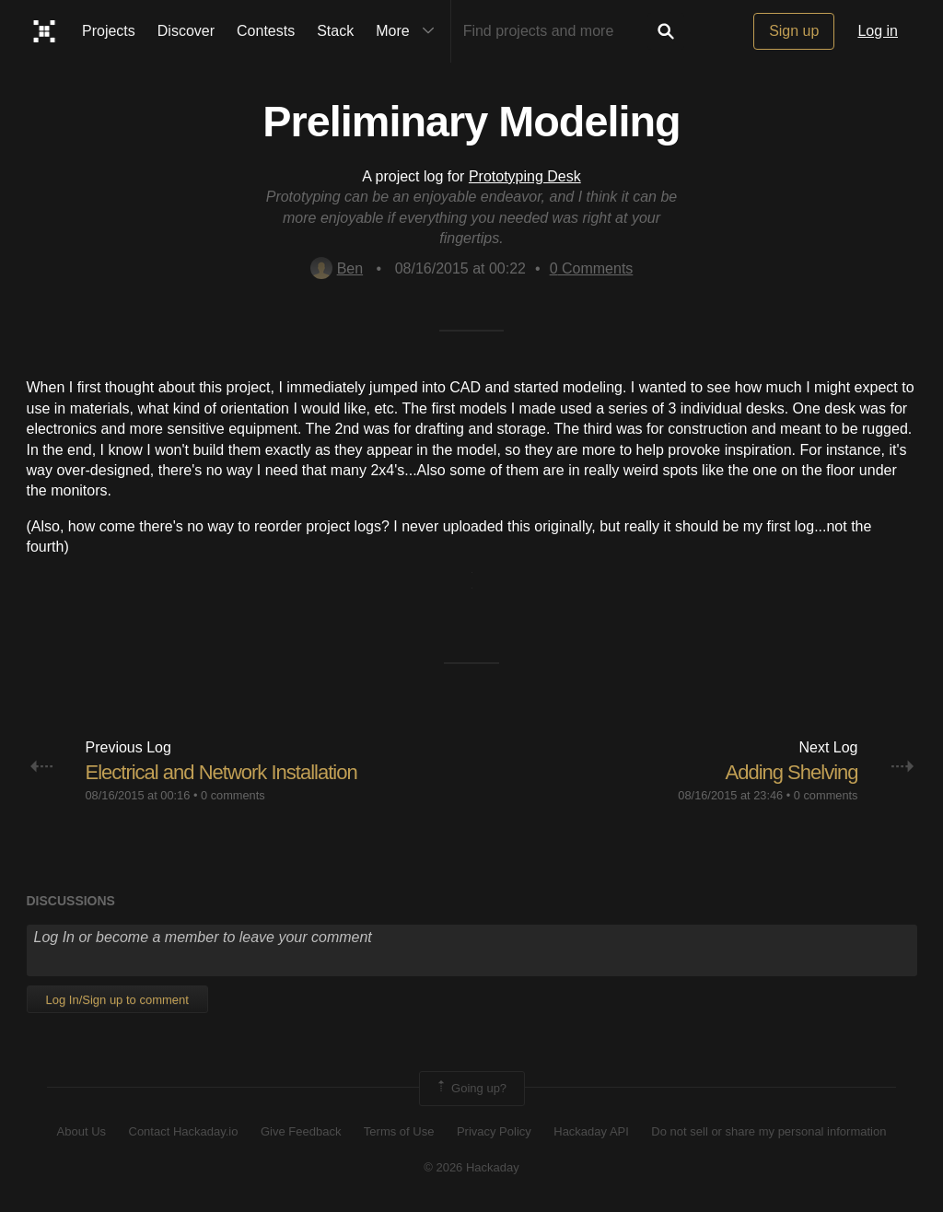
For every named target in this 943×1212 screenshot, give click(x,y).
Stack (335, 31)
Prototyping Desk (525, 176)
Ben (336, 268)
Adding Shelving (791, 772)
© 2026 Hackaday (471, 1167)
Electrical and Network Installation (221, 772)
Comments (592, 268)
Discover (186, 31)
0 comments (233, 795)
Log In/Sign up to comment (117, 1000)
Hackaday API (591, 1131)
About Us (81, 1131)
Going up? (470, 1088)
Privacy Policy (494, 1131)
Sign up (794, 31)
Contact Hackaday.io (184, 1131)
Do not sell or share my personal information (768, 1131)
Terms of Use (399, 1131)
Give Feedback (301, 1131)
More (409, 31)
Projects (108, 31)
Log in (877, 31)
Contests (266, 31)
